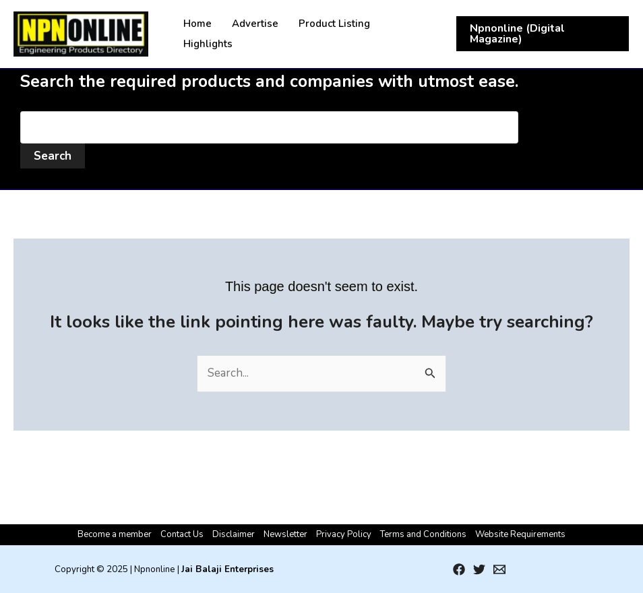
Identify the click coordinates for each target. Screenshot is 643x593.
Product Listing (334, 23)
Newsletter (285, 534)
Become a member (115, 534)
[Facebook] (459, 569)
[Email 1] (499, 569)
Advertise (255, 23)
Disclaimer (233, 534)
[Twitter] (479, 569)
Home (197, 23)
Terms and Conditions (423, 534)
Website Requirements (520, 534)
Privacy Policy (343, 534)
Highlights (208, 44)
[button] (543, 33)
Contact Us (182, 534)
